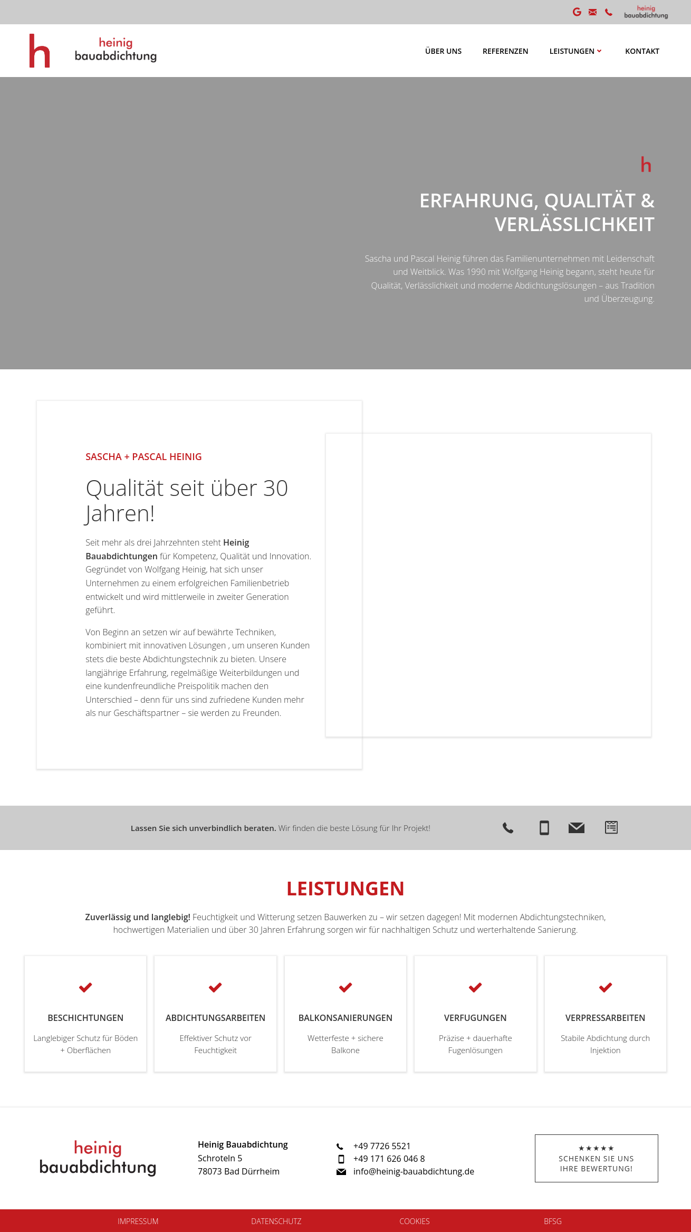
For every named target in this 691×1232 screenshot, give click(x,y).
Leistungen (577, 51)
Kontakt (642, 51)
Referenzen (506, 51)
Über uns (443, 51)
